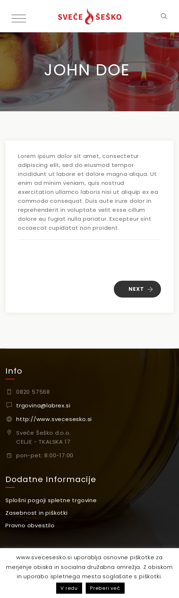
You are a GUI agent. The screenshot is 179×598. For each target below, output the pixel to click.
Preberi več (105, 588)
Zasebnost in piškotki (36, 513)
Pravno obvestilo (30, 525)
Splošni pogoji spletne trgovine (51, 500)
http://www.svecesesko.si (54, 419)
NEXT (141, 289)
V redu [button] (69, 588)
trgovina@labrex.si (43, 405)
